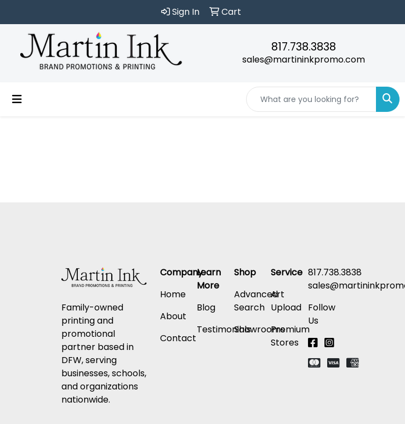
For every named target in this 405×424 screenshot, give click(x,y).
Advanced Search (256, 301)
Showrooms (259, 329)
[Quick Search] (311, 99)
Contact (178, 338)
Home (173, 294)
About (173, 316)
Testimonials (224, 329)
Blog (206, 307)
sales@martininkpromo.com (303, 59)
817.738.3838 (303, 46)
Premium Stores (290, 336)
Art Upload (286, 301)
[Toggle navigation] (16, 99)
